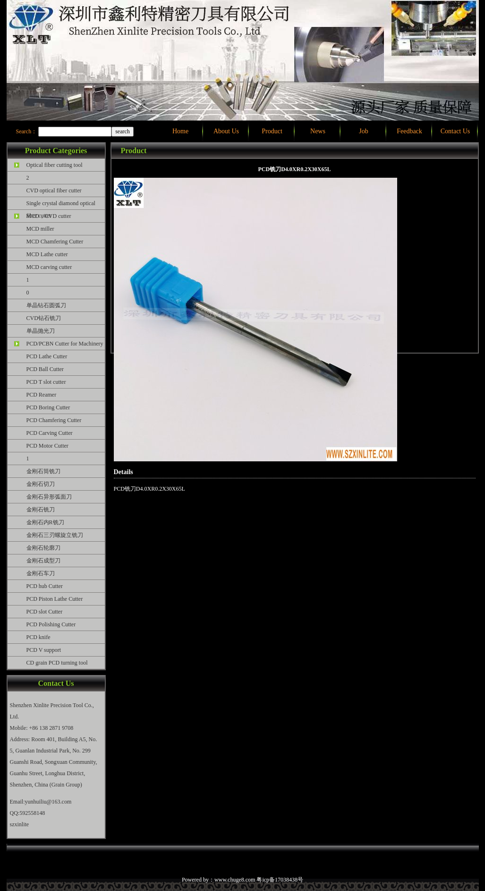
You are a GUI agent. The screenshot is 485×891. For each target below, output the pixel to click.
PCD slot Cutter (44, 611)
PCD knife (38, 637)
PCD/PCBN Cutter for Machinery (64, 343)
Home (180, 131)
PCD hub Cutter (44, 586)
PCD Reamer (41, 394)
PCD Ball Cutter (45, 369)
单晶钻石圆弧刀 (46, 305)
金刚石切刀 (40, 484)
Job (363, 131)
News (317, 131)
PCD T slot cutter (46, 382)
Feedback (409, 131)
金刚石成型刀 (43, 560)
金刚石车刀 (40, 573)
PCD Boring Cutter (48, 407)
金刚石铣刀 (40, 509)
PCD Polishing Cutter (51, 624)
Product (272, 131)
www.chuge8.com (234, 879)
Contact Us (455, 131)
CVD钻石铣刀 (43, 318)
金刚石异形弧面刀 (49, 496)
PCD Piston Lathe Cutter (54, 599)
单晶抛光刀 (40, 331)
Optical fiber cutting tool (54, 165)
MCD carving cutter (49, 267)
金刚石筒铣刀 (43, 471)
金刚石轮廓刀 (43, 548)
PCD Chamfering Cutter (54, 420)
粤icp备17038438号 (279, 879)
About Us (226, 131)
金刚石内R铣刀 (45, 522)
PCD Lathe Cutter (47, 356)
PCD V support (43, 650)
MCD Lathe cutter (47, 254)
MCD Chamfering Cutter (55, 241)
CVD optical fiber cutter (54, 190)
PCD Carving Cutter (49, 433)
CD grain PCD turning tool (57, 662)
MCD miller (40, 228)
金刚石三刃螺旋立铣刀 (54, 535)
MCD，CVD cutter (48, 216)
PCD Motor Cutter (47, 445)
